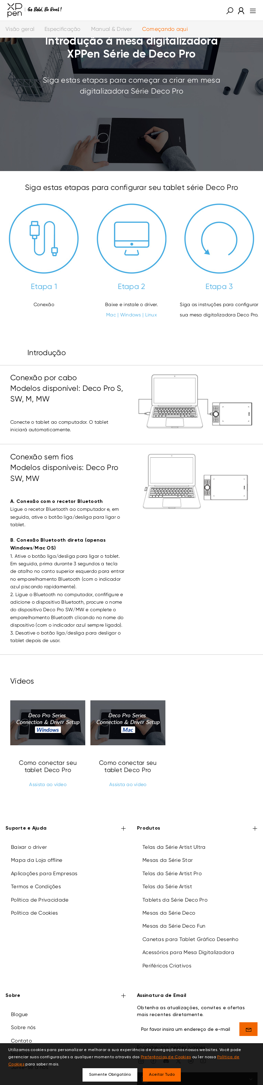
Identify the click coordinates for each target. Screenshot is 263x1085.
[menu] (251, 10)
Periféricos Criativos (166, 966)
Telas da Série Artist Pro (172, 873)
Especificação (63, 29)
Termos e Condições (36, 886)
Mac (111, 314)
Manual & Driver (111, 29)
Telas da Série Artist (167, 886)
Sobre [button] (65, 996)
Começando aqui (165, 29)
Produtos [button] (197, 829)
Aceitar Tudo (162, 1075)
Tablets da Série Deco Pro (175, 900)
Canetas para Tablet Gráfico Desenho (190, 939)
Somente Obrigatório (110, 1075)
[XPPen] (34, 10)
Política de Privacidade (39, 900)
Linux (151, 314)
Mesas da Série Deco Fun (173, 926)
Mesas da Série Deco (168, 913)
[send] (248, 1029)
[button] (229, 10)
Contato (21, 1041)
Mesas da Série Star (167, 860)
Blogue (19, 1014)
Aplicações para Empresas (44, 873)
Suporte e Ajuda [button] (65, 829)
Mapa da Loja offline (37, 860)
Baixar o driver (29, 847)
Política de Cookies (34, 913)
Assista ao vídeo (47, 784)
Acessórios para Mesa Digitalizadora (188, 952)
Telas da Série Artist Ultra (174, 847)
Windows (130, 314)
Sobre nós (23, 1027)
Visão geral (19, 29)
